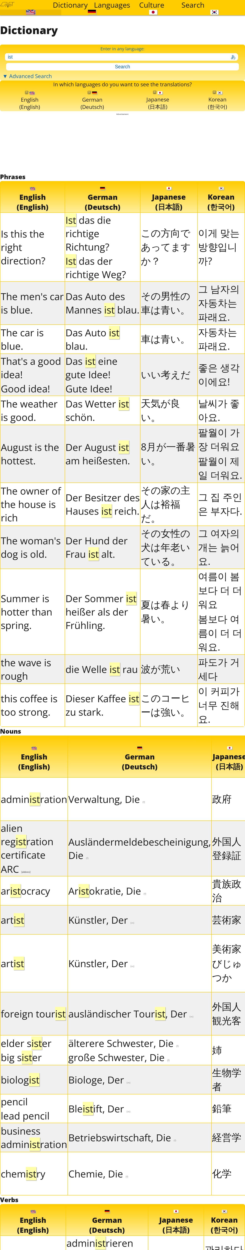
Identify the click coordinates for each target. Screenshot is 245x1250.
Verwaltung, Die (106, 858)
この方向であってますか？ (166, 300)
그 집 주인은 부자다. (220, 558)
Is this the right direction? (23, 301)
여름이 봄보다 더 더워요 (220, 644)
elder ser (26, 1102)
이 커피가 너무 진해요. (219, 758)
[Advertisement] (122, 193)
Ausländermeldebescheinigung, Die (139, 907)
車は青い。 (165, 392)
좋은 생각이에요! (219, 428)
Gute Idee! (88, 442)
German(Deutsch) (93, 144)
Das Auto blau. (92, 393)
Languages (112, 5)
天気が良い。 (160, 464)
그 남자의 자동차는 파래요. (219, 356)
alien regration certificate (27, 900)
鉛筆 (222, 1167)
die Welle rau (101, 723)
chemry (23, 1232)
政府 (222, 857)
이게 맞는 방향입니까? (219, 300)
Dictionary (70, 5)
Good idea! (25, 442)
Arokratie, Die (107, 949)
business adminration (34, 1196)
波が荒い (160, 722)
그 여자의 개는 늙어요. (219, 600)
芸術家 (226, 978)
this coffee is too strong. (29, 759)
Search (192, 5)
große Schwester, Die (119, 1116)
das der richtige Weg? (95, 321)
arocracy (25, 949)
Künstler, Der (101, 978)
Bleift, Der (99, 1167)
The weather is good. (29, 464)
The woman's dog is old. (31, 601)
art (12, 978)
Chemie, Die (98, 1232)
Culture (151, 5)
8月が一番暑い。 (168, 507)
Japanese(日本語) (158, 144)
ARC (15, 927)
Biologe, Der (99, 1138)
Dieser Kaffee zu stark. (102, 759)
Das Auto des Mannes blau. (102, 357)
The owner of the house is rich (31, 558)
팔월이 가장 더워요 (219, 493)
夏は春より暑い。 (165, 665)
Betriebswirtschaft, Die (122, 1196)
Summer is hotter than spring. (26, 665)
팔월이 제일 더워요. (220, 521)
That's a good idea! (31, 421)
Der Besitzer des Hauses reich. (102, 558)
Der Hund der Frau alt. (96, 601)
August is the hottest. (30, 507)
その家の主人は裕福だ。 (165, 557)
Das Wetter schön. (97, 464)
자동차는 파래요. (217, 392)
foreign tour (33, 1072)
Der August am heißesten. (97, 507)
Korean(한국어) (217, 144)
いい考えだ (165, 428)
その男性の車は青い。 (165, 356)
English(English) (29, 144)
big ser (21, 1116)
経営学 (226, 1196)
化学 (222, 1232)
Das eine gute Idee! (91, 421)
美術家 (226, 1007)
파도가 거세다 (219, 722)
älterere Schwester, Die (123, 1102)
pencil (14, 1160)
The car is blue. (22, 393)
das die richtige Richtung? (88, 287)
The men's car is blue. (32, 357)
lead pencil (25, 1174)
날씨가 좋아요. (219, 464)
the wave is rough (26, 723)
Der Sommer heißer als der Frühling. (100, 665)
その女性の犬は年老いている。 (165, 600)
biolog (20, 1138)
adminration (34, 858)
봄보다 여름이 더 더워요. (220, 686)
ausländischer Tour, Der (131, 1072)
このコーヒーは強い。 (165, 758)
